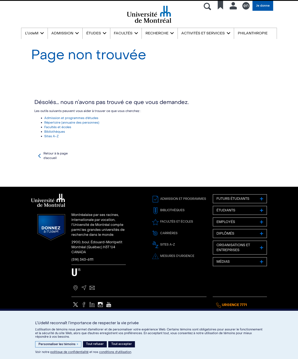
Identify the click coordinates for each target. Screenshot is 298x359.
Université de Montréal (149, 22)
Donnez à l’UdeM (51, 239)
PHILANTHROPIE (253, 33)
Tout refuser (95, 344)
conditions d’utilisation (115, 352)
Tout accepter (121, 344)
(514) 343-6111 (82, 271)
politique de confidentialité (69, 352)
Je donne (263, 6)
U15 (76, 284)
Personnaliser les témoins (58, 344)
